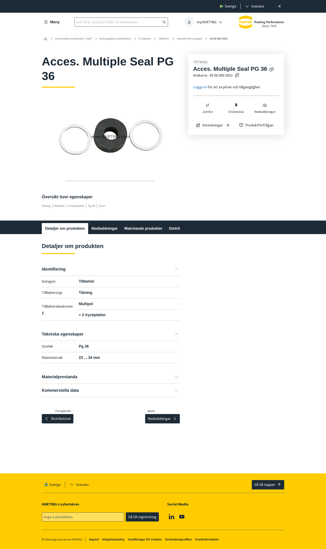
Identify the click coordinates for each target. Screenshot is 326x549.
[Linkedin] (171, 516)
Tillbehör (164, 38)
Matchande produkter (143, 228)
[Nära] (279, 6)
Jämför (207, 108)
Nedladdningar (264, 108)
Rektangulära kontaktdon (115, 38)
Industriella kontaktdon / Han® (73, 38)
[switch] (207, 105)
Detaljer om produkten (65, 228)
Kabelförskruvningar (189, 38)
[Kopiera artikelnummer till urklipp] (236, 75)
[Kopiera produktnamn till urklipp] (270, 69)
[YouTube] (182, 516)
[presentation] (254, 6)
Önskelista (236, 108)
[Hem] (45, 38)
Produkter (144, 38)
